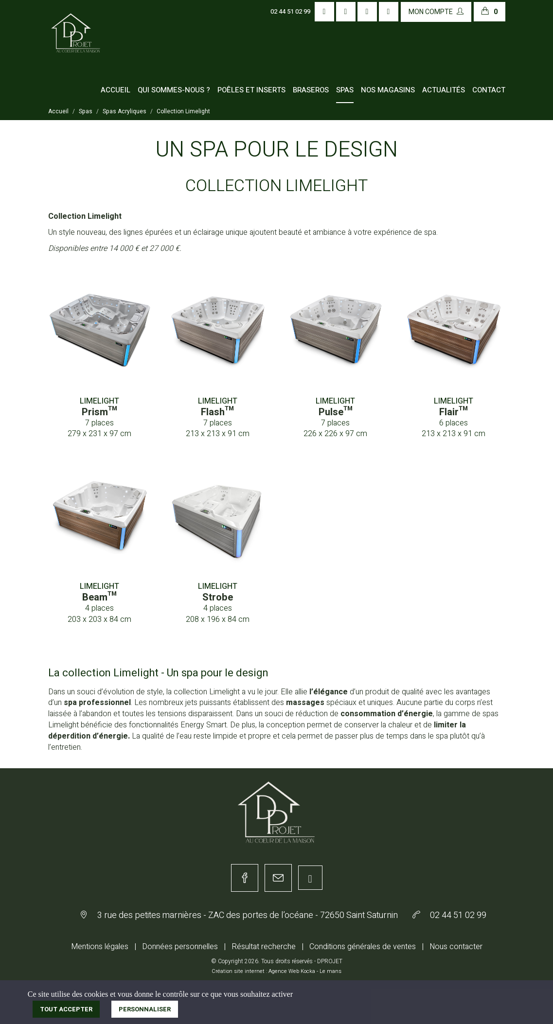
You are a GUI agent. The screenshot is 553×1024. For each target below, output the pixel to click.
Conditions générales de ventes (362, 947)
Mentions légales (99, 947)
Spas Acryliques (124, 111)
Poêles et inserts (251, 90)
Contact (488, 90)
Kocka (308, 971)
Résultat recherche (264, 947)
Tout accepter (66, 1009)
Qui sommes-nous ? (174, 90)
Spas (345, 90)
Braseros (311, 90)
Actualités (443, 90)
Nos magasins (388, 90)
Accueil (115, 90)
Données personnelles (180, 947)
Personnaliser (145, 1009)
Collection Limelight (183, 111)
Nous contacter (455, 947)
